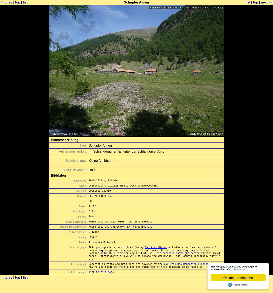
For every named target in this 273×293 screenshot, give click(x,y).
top (17, 2)
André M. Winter (156, 256)
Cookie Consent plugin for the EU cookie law (238, 285)
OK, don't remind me (238, 278)
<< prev (6, 2)
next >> (266, 2)
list (25, 2)
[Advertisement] (256, 101)
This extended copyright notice (177, 263)
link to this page (101, 285)
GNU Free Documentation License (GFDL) (191, 275)
